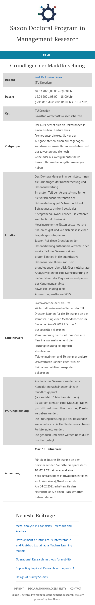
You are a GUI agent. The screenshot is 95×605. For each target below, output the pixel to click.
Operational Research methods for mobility (43, 559)
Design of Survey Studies (32, 577)
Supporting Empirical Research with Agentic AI (45, 568)
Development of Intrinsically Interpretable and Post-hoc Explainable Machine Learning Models (44, 545)
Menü (56, 55)
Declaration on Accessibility (47, 588)
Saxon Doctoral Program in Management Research (43, 595)
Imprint (19, 588)
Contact (75, 588)
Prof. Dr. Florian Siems (48, 77)
